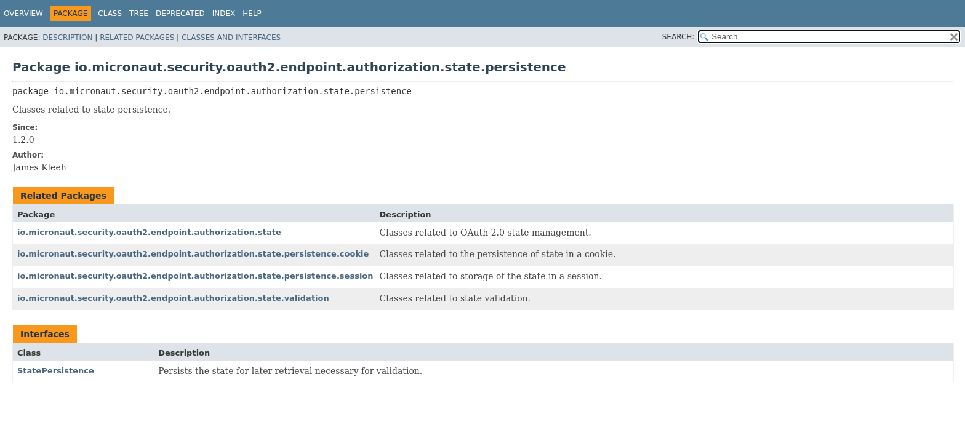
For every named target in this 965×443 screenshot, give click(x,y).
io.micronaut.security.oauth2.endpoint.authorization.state (149, 232)
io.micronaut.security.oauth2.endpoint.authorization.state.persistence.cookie (193, 253)
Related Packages (137, 37)
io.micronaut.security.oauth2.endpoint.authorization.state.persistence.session (195, 276)
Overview (23, 13)
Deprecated (180, 13)
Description (67, 37)
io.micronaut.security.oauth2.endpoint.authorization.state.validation (173, 298)
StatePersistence (55, 370)
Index (224, 13)
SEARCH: (678, 37)
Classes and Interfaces (231, 37)
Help (252, 13)
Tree (138, 13)
